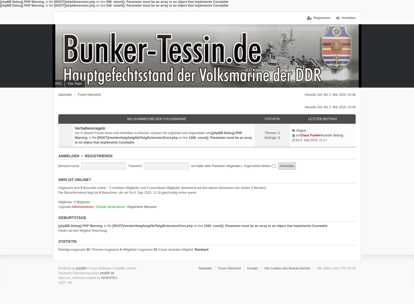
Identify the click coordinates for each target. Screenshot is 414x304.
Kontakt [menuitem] (252, 268)
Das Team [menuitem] (75, 84)
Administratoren (83, 207)
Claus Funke (310, 135)
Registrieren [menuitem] (322, 18)
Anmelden (68, 156)
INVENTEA (109, 278)
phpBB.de (107, 273)
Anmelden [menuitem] (348, 18)
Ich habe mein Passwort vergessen (216, 166)
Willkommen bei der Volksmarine (156, 119)
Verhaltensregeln (90, 128)
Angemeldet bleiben (259, 166)
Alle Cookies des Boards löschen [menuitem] (287, 268)
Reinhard (201, 249)
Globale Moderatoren (110, 207)
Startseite (65, 95)
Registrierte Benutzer (142, 207)
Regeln (302, 130)
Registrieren (98, 156)
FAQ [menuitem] (58, 84)
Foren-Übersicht (89, 95)
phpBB (81, 268)
